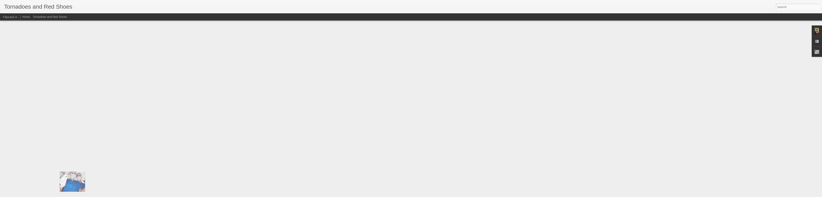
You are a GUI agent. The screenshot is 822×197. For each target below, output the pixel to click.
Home (26, 16)
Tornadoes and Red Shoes (50, 16)
